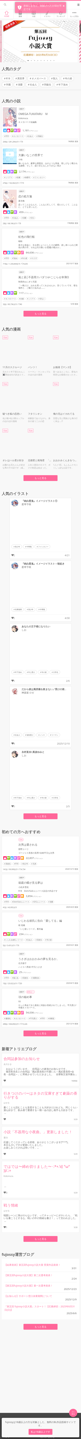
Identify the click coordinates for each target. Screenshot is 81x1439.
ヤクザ (34, 258)
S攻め (15, 258)
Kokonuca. (23, 118)
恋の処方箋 (25, 196)
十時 (20, 159)
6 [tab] (44, 60)
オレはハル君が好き (13, 460)
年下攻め (63, 84)
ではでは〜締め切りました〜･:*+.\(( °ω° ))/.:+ (37, 1168)
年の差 (68, 78)
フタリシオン (35, 413)
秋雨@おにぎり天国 (27, 281)
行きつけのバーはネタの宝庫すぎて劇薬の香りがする (40, 1095)
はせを (7, 1102)
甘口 (32, 218)
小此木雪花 (23, 887)
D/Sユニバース (39, 902)
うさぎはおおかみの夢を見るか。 (38, 959)
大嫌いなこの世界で (30, 155)
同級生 (47, 84)
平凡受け (33, 1018)
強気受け (30, 735)
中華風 (29, 546)
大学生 (55, 672)
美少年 (17, 546)
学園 (8, 84)
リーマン (54, 735)
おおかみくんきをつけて (65, 460)
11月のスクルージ (12, 367)
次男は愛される (27, 844)
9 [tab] (54, 60)
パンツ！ (32, 367)
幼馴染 (51, 1018)
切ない (42, 298)
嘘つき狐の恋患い (12, 413)
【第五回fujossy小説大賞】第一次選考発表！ (28, 1285)
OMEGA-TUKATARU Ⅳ (33, 114)
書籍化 (8, 1018)
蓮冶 (6, 1137)
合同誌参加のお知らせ (22, 1058)
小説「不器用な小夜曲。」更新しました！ (38, 1131)
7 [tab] (47, 60)
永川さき (8, 1064)
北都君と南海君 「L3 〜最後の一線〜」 (40, 460)
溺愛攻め (36, 978)
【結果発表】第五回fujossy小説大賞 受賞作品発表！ (32, 1264)
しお (24, 630)
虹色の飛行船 (26, 237)
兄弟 (34, 864)
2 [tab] (31, 60)
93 (19, 1001)
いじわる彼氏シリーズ (14, 940)
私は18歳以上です (40, 1431)
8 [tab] (50, 60)
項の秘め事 (25, 997)
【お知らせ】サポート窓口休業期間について (28, 1296)
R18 (8, 78)
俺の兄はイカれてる (64, 413)
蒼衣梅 (21, 200)
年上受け (31, 672)
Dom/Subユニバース (21, 902)
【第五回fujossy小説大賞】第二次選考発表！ (28, 1275)
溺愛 (20, 84)
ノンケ (42, 735)
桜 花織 (21, 925)
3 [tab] (34, 60)
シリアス (9, 177)
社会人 (33, 84)
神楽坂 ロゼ (28, 692)
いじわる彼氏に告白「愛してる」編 (40, 921)
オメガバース (39, 78)
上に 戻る (73, 1412)
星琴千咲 (26, 504)
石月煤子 (22, 963)
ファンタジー (40, 177)
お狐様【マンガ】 (62, 367)
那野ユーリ (23, 849)
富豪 (18, 177)
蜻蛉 (20, 241)
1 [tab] (28, 60)
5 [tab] (41, 60)
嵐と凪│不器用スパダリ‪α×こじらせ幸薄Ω (43, 277)
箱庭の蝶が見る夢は (30, 883)
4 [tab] (37, 60)
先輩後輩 (18, 609)
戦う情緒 (11, 1205)
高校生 (8, 864)
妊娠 (22, 298)
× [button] (64, 5)
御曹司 (27, 177)
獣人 (55, 78)
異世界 (21, 78)
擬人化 (15, 978)
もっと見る (40, 313)
